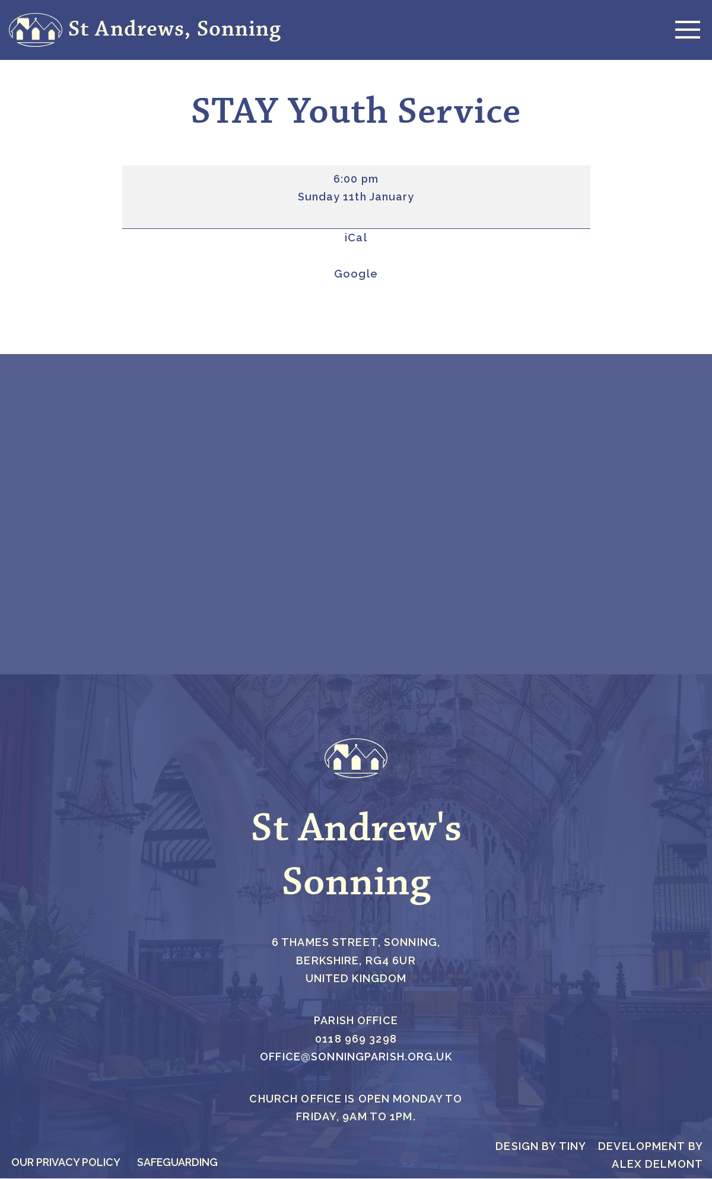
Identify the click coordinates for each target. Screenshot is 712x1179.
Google (356, 273)
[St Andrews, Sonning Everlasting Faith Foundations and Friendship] (145, 30)
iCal (356, 238)
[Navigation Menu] (684, 29)
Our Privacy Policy (66, 1162)
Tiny (573, 1146)
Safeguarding (179, 1162)
